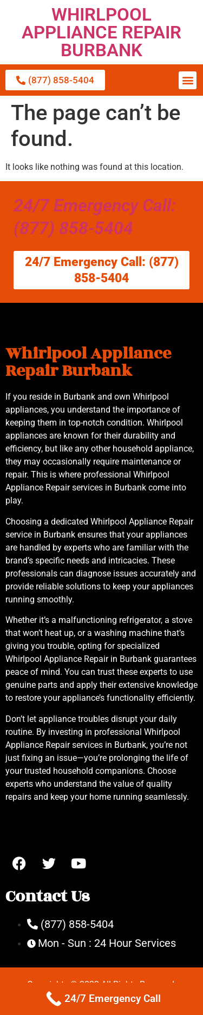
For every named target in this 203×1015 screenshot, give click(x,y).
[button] (188, 80)
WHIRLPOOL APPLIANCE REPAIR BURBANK (101, 32)
